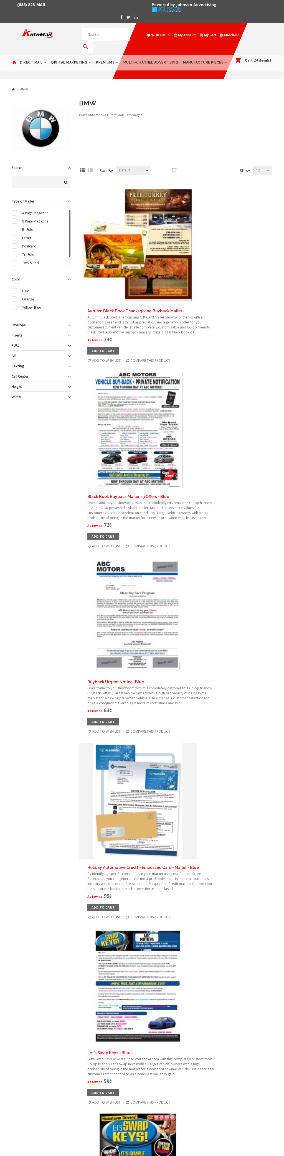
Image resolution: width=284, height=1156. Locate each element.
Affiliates (108, 1079)
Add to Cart (154, 220)
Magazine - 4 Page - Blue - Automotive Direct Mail (186, 572)
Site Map (108, 1088)
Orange (28, 291)
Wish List (108, 1063)
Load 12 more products (176, 970)
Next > (174, 989)
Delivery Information (73, 1054)
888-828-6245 (157, 1066)
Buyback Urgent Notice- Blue (166, 311)
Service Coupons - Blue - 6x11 (166, 834)
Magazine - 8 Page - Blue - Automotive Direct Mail (186, 638)
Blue (25, 282)
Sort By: (107, 162)
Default (124, 162)
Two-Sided (30, 254)
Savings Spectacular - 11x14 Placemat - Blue (180, 703)
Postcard (29, 238)
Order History (112, 1054)
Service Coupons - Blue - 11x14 (167, 769)
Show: (245, 162)
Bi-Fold (27, 221)
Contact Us (65, 1079)
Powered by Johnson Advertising (185, 4)
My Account (110, 1046)
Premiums (105, 54)
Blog (60, 1096)
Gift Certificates (113, 1071)
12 (258, 162)
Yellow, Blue (31, 299)
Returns (63, 1088)
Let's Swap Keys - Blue (159, 442)
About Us (64, 1046)
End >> (194, 989)
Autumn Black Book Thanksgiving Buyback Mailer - (187, 180)
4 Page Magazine (35, 205)
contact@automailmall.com (168, 1076)
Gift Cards (221, 1046)
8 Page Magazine (35, 213)
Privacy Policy (67, 1063)
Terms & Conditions (72, 1071)
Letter (26, 229)
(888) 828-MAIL (31, 4)
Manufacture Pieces (203, 54)
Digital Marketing (69, 54)
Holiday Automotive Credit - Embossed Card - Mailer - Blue (194, 376)
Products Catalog (227, 1054)
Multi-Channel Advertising (150, 54)
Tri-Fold (28, 246)
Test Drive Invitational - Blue (165, 899)
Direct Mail (31, 54)
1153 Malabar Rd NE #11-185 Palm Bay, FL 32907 (169, 1051)
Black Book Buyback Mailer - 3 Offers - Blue (179, 246)
